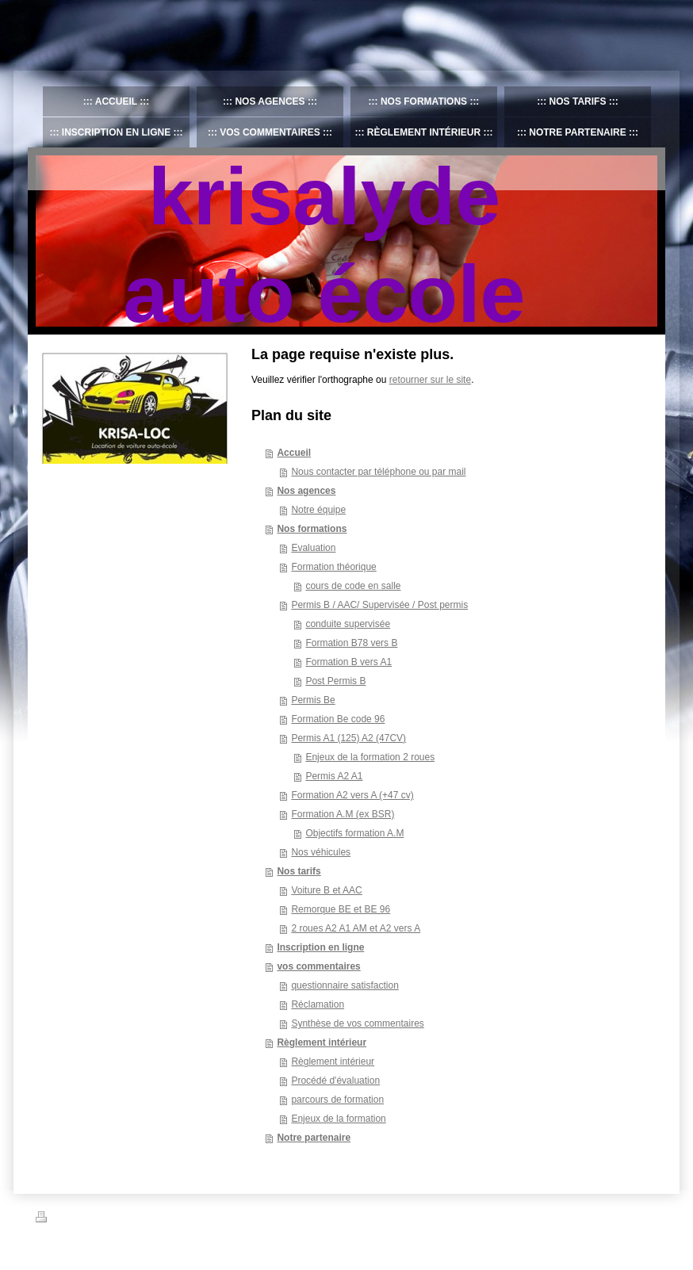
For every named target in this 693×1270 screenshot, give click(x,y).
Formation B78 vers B (351, 642)
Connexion (636, 1217)
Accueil (294, 452)
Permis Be (313, 700)
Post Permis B (335, 681)
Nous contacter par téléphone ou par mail (378, 471)
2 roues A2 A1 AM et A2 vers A (355, 928)
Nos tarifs (298, 871)
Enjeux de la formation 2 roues (370, 757)
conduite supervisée (347, 623)
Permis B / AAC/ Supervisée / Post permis (379, 604)
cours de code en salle (352, 585)
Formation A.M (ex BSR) (342, 814)
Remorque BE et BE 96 (340, 909)
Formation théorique (333, 566)
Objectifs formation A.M (354, 833)
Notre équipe (318, 509)
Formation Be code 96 (338, 719)
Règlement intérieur (321, 1042)
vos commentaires (318, 966)
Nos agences (306, 490)
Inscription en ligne (320, 947)
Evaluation (313, 547)
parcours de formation (337, 1099)
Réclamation (317, 1004)
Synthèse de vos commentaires (357, 1023)
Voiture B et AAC (326, 890)
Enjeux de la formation (338, 1118)
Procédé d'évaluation (335, 1080)
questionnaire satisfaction (344, 985)
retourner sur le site (430, 379)
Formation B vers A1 (348, 662)
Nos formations (311, 528)
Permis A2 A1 (333, 776)
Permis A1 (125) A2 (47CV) (348, 738)
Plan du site (156, 1219)
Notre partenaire (313, 1137)
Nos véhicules (320, 852)
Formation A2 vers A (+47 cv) (352, 795)
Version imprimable (82, 1219)
